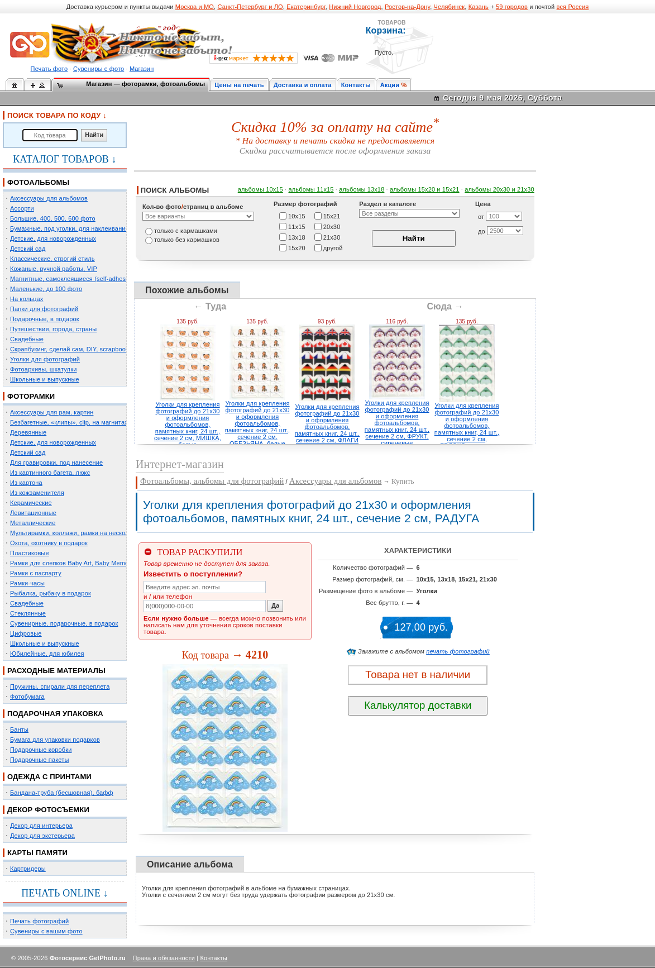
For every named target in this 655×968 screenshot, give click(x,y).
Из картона (26, 482)
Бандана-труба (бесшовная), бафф (61, 792)
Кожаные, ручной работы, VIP (53, 268)
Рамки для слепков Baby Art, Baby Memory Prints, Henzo (92, 563)
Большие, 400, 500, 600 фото (52, 218)
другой (333, 247)
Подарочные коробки (40, 749)
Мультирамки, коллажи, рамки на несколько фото (82, 533)
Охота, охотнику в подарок (49, 543)
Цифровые (26, 633)
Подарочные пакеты (39, 759)
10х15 (296, 215)
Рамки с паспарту (35, 573)
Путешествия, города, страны (53, 329)
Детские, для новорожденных (53, 238)
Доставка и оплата (303, 85)
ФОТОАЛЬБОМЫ (38, 182)
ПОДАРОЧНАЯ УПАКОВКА (55, 713)
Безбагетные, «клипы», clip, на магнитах (69, 422)
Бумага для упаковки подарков (55, 739)
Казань (478, 6)
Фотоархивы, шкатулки (43, 369)
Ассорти (22, 208)
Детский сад (27, 248)
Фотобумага (27, 696)
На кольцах (27, 298)
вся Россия (573, 6)
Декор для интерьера (41, 825)
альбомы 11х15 (311, 189)
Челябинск (449, 6)
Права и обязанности (164, 958)
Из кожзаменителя (37, 492)
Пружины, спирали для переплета (59, 686)
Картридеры (28, 868)
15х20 (296, 247)
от (481, 216)
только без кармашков (186, 239)
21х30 (332, 236)
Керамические (31, 502)
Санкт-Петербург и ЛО (250, 6)
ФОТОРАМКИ (31, 396)
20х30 (332, 226)
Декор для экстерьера (42, 835)
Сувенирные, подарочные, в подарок (64, 623)
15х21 (332, 215)
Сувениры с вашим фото (46, 931)
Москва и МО (194, 6)
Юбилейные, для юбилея (47, 653)
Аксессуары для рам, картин (51, 412)
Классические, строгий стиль (52, 258)
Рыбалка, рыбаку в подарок (50, 593)
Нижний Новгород (355, 6)
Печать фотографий (39, 921)
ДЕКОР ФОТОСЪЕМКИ (48, 809)
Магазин (142, 68)
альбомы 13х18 (361, 189)
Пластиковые (29, 553)
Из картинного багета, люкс (50, 472)
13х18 (296, 236)
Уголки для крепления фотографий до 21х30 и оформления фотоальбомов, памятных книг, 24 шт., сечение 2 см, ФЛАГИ (327, 423)
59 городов (512, 6)
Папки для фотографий (44, 309)
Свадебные (27, 339)
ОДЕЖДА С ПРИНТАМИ (49, 777)
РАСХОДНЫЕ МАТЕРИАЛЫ (56, 670)
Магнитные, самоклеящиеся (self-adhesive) (73, 278)
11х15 (296, 226)
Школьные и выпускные (44, 379)
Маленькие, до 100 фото (46, 288)
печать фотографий (458, 651)
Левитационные (33, 512)
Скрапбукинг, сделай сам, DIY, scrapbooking (73, 349)
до (481, 231)
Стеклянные (28, 613)
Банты (19, 729)
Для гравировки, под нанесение (56, 462)
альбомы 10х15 (260, 189)
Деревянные (28, 432)
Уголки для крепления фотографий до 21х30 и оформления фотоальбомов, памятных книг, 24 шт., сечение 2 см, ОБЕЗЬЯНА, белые (257, 423)
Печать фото (49, 68)
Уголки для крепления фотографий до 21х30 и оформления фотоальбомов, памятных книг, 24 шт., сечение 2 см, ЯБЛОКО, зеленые (466, 425)
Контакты (356, 85)
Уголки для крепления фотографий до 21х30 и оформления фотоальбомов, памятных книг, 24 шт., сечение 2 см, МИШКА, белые (187, 424)
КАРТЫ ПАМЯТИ (37, 852)
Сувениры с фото (98, 68)
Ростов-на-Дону (407, 6)
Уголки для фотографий (45, 359)
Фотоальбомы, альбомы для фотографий (212, 480)
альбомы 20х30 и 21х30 (499, 189)
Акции (390, 85)
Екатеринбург (306, 6)
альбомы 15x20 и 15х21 (425, 189)
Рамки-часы (27, 583)
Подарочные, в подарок (44, 319)
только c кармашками (185, 230)
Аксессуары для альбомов (49, 198)
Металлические (32, 522)
